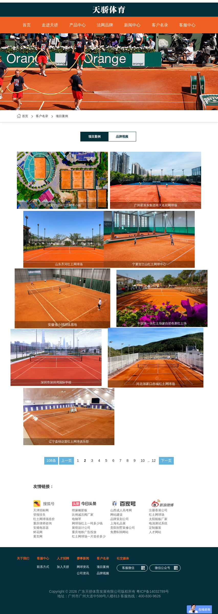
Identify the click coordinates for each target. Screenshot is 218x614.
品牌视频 (122, 136)
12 (154, 460)
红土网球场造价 (44, 521)
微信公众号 (166, 568)
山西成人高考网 (121, 512)
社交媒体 (123, 558)
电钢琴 (76, 521)
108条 (51, 460)
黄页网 (37, 538)
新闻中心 (132, 25)
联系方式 (43, 567)
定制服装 (155, 529)
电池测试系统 (158, 525)
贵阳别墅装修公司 (122, 529)
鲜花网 (37, 534)
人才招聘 (63, 558)
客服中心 (187, 25)
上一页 (66, 460)
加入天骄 (63, 567)
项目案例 (62, 116)
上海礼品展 (118, 525)
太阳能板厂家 (158, 521)
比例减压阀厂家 (82, 516)
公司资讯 (83, 573)
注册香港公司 (158, 512)
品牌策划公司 (119, 521)
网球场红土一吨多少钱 (87, 525)
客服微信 (133, 568)
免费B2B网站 (119, 534)
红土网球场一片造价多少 (89, 538)
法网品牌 (105, 25)
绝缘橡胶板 (79, 512)
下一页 (166, 460)
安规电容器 (41, 529)
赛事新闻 (83, 558)
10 (143, 460)
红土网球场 (156, 516)
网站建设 (116, 516)
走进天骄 (50, 25)
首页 (27, 25)
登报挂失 (39, 516)
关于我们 (23, 558)
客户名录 (160, 25)
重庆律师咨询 (42, 525)
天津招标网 (41, 512)
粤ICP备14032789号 (152, 591)
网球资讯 (83, 567)
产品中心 (77, 25)
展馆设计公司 (81, 529)
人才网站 (155, 534)
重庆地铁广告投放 (84, 534)
